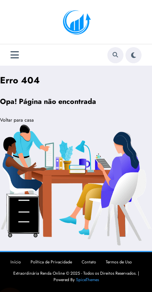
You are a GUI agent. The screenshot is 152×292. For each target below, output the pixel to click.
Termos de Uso (119, 262)
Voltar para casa (17, 120)
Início (15, 262)
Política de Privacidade (51, 262)
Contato (89, 262)
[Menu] (15, 55)
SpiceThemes (87, 280)
